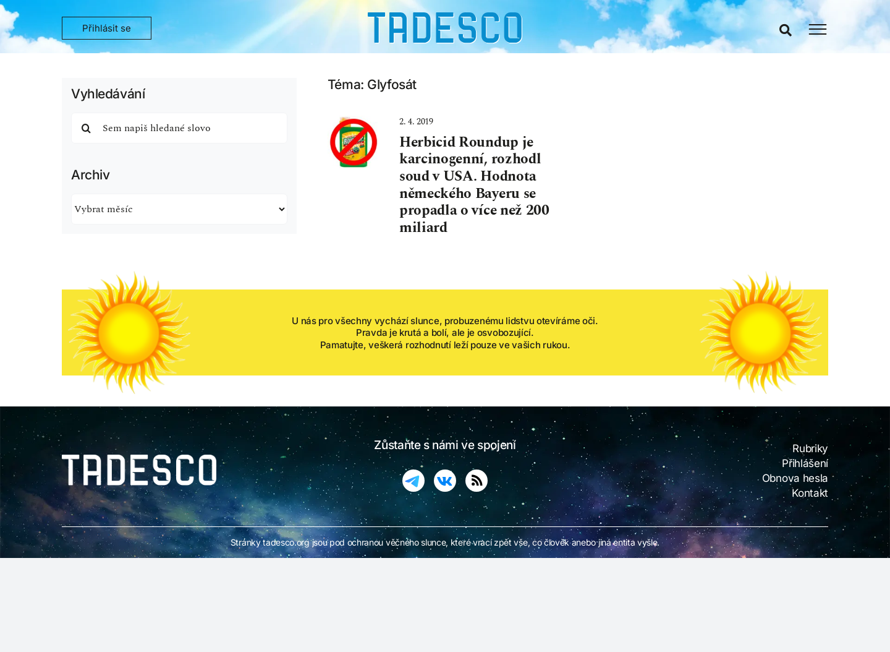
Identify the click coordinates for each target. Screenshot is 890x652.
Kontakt (810, 493)
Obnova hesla (795, 478)
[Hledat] (86, 128)
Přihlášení (805, 463)
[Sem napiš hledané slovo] (179, 128)
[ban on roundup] (354, 122)
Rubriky (810, 448)
